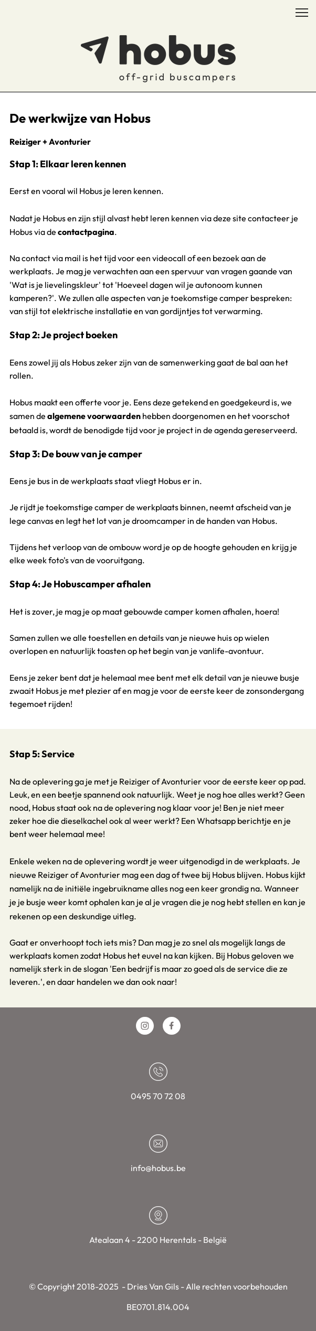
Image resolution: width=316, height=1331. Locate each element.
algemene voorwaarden (94, 416)
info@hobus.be (158, 1168)
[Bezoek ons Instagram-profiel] (145, 1026)
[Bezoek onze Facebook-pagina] (172, 1026)
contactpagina (86, 232)
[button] (302, 12)
